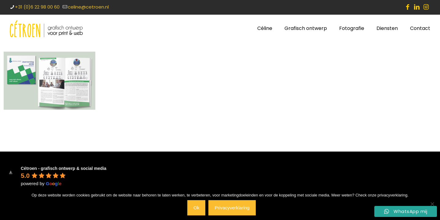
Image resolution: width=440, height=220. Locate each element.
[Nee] (432, 204)
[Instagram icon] (426, 7)
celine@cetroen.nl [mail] (88, 7)
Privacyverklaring (232, 207)
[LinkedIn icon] (417, 7)
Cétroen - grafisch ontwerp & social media (63, 168)
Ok (196, 207)
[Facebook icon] (408, 7)
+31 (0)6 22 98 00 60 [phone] (37, 7)
